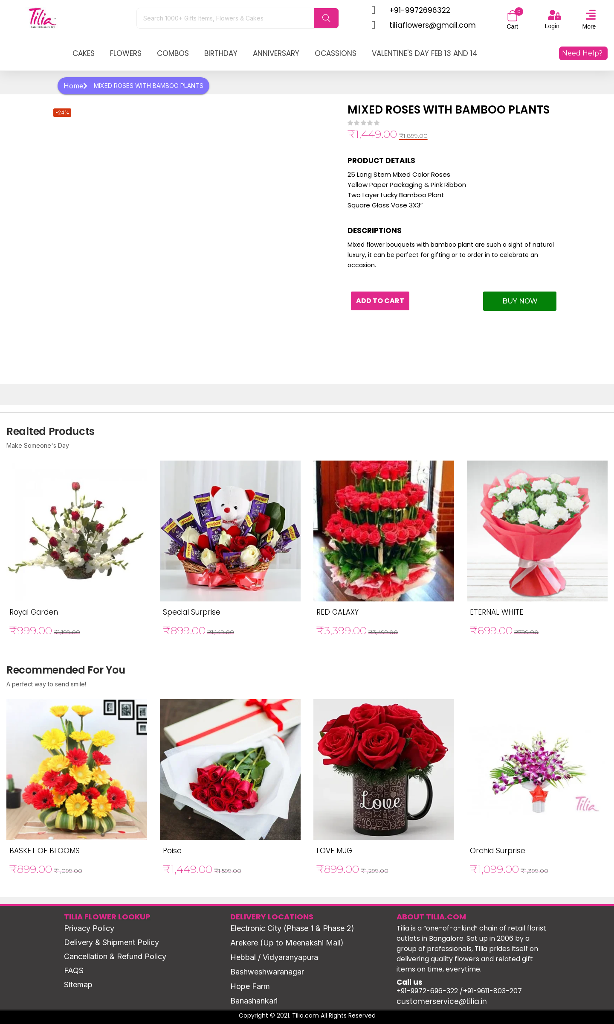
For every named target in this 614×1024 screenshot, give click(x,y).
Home (75, 86)
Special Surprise (191, 612)
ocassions (335, 53)
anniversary (276, 53)
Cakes (83, 53)
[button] (512, 16)
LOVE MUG (334, 851)
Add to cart (382, 301)
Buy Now (520, 301)
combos (173, 53)
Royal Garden (33, 612)
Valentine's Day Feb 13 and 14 (425, 53)
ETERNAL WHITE (496, 612)
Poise (172, 851)
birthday (220, 53)
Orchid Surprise (497, 851)
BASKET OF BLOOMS (44, 851)
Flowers (126, 53)
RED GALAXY (337, 612)
